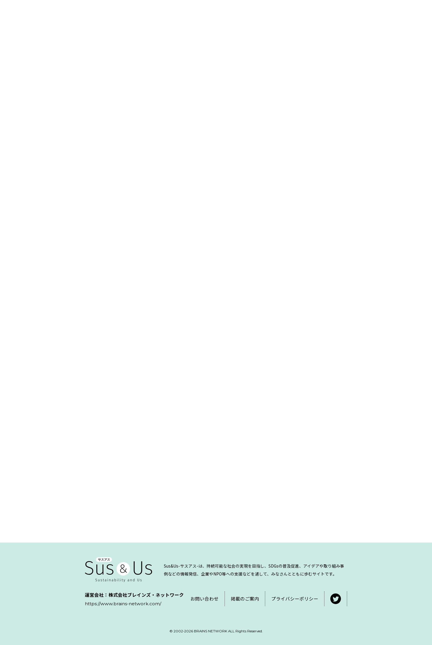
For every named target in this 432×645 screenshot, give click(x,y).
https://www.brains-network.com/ (123, 603)
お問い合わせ (204, 598)
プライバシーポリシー (294, 598)
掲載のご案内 (245, 598)
